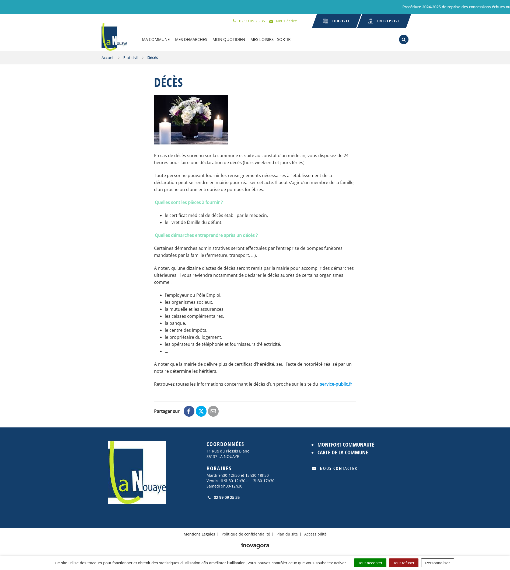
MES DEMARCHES (191, 39)
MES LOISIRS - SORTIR (270, 39)
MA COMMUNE (155, 39)
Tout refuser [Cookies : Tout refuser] (403, 563)
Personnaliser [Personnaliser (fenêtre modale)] (437, 563)
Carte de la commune (342, 452)
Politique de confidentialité (246, 534)
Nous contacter (334, 468)
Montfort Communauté (345, 444)
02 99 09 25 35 (223, 497)
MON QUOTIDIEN (228, 39)
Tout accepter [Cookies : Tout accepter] (370, 563)
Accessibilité (315, 534)
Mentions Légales (199, 534)
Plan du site (287, 534)
